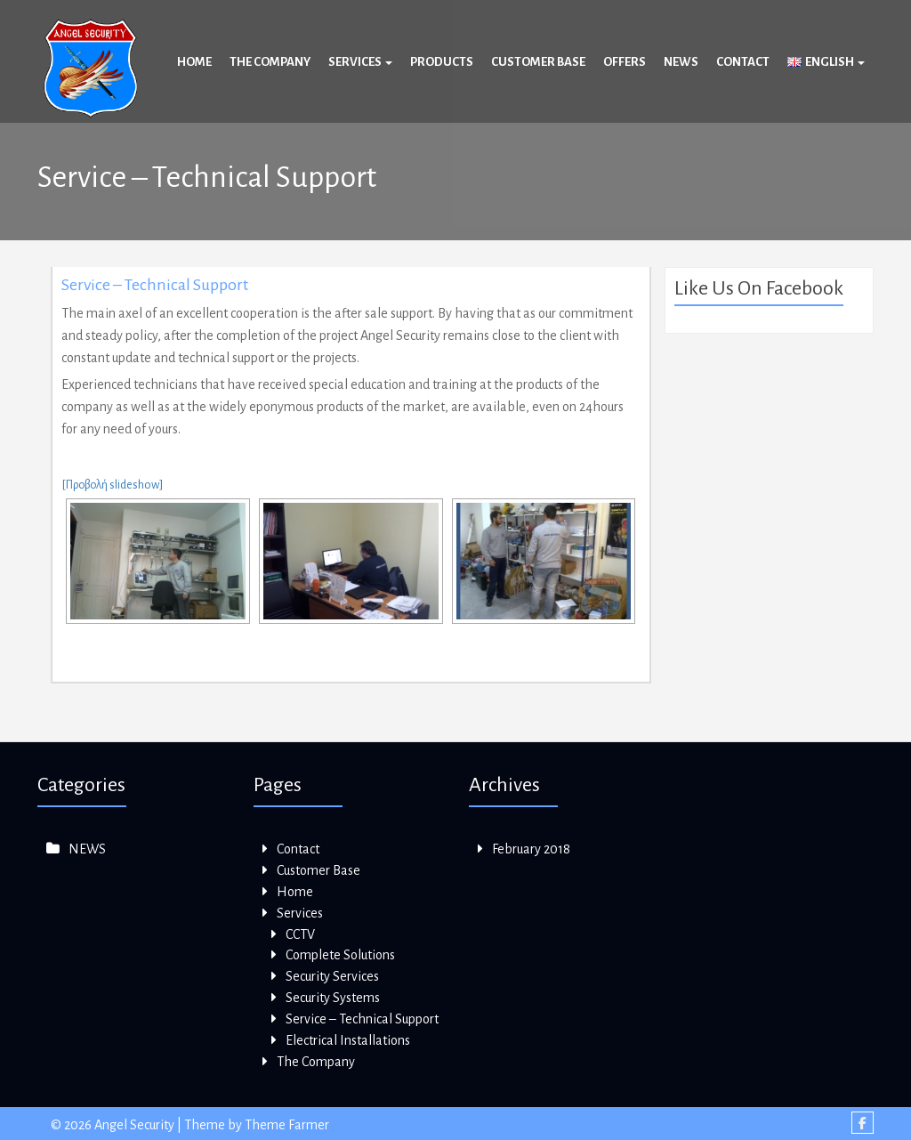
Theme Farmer (287, 1125)
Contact (743, 62)
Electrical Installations (348, 1040)
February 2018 (531, 849)
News (681, 62)
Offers (624, 62)
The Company (270, 62)
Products (441, 62)
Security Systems (333, 997)
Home (194, 62)
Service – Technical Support (154, 285)
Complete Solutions (340, 955)
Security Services (332, 976)
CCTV (300, 934)
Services (360, 62)
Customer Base (538, 62)
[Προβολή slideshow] (112, 485)
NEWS (87, 849)
